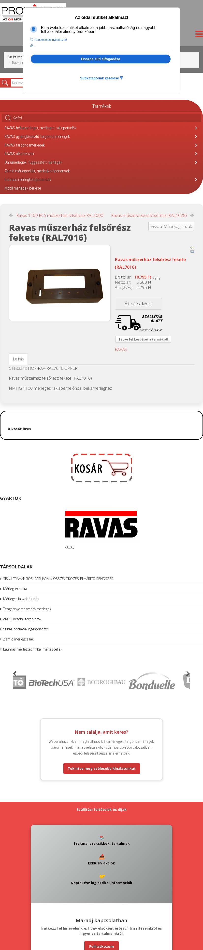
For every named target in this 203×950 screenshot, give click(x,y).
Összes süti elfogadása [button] (100, 59)
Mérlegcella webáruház (21, 598)
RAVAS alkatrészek (19, 153)
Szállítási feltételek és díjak (102, 809)
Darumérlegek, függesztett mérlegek (33, 162)
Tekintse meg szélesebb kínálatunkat (102, 768)
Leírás (18, 359)
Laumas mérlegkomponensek (28, 179)
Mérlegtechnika (15, 588)
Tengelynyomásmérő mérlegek (27, 609)
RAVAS (121, 349)
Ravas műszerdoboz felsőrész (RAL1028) (149, 215)
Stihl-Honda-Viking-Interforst (25, 629)
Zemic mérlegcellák (18, 639)
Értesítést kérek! (138, 303)
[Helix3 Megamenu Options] (198, 35)
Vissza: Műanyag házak (171, 226)
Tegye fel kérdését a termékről (143, 339)
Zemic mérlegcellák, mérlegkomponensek (37, 171)
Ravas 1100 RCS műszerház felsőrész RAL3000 (59, 215)
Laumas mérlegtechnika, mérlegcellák (32, 649)
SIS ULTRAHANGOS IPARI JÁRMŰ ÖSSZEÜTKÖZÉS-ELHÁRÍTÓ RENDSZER (58, 578)
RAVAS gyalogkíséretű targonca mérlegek (37, 136)
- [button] (35, 46)
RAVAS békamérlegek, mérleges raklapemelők (40, 128)
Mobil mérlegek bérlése (23, 188)
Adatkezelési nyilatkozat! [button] (51, 40)
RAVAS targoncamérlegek (25, 145)
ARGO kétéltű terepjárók (22, 619)
